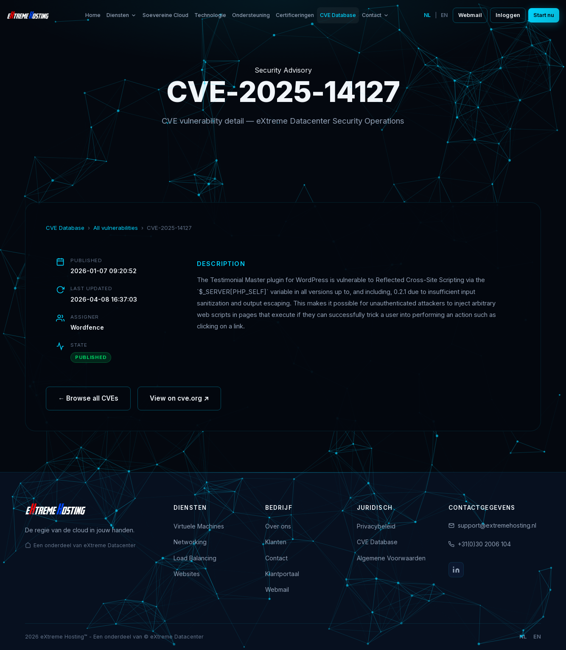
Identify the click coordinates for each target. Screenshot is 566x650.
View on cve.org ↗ (179, 400)
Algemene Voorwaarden (391, 558)
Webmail (470, 15)
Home (93, 15)
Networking (190, 541)
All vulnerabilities (115, 227)
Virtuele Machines (199, 526)
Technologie (210, 15)
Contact (375, 15)
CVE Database (338, 15)
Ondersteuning (251, 15)
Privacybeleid (376, 526)
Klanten (275, 541)
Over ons (278, 526)
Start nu (543, 15)
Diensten (121, 15)
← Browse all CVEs (88, 400)
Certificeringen (295, 15)
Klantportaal (282, 573)
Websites (187, 573)
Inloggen (508, 15)
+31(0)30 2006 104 (484, 544)
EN (444, 15)
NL (427, 15)
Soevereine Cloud (165, 15)
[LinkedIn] (456, 569)
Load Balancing (195, 558)
